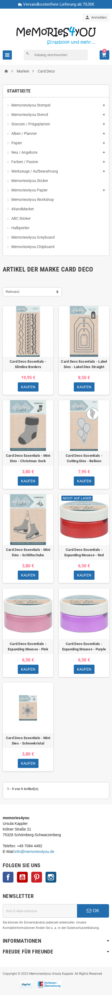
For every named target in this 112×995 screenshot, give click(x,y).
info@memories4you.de (34, 851)
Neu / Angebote (24, 152)
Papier (16, 143)
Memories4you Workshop (32, 199)
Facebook (8, 877)
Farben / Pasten (24, 162)
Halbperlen (20, 228)
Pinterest (36, 877)
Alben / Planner (24, 133)
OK (93, 910)
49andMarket (22, 209)
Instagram (51, 877)
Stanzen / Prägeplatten (30, 124)
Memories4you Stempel (30, 105)
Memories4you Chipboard (32, 247)
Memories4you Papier (29, 190)
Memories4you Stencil (29, 114)
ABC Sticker (21, 218)
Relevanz (12, 292)
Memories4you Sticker (29, 181)
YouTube (22, 877)
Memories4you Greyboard (33, 237)
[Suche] (56, 55)
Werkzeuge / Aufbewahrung (34, 171)
